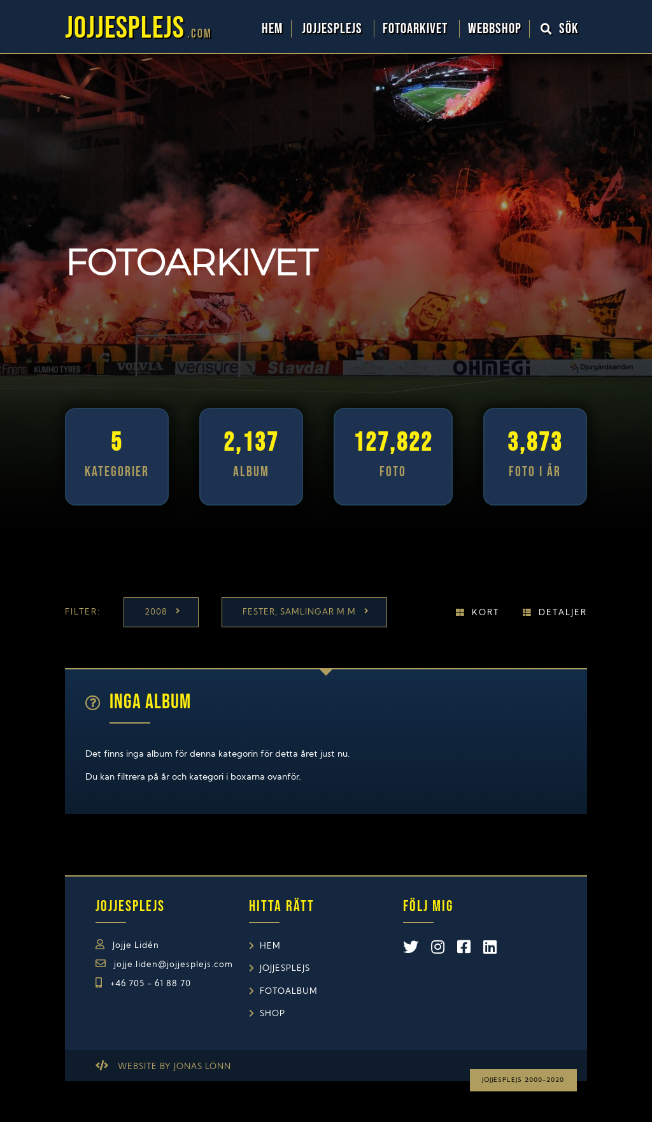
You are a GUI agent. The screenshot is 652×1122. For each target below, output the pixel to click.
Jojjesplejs (333, 29)
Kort (485, 613)
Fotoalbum (289, 991)
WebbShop (494, 29)
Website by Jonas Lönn (174, 1067)
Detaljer (563, 613)
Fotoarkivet (417, 29)
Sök (560, 29)
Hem (272, 29)
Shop (272, 1014)
